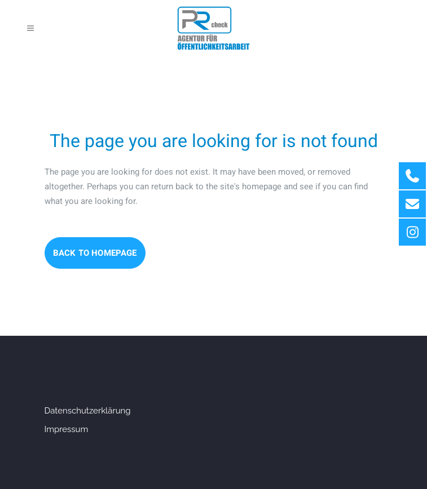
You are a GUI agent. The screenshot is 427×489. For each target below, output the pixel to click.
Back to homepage (95, 253)
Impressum (67, 429)
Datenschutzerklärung (88, 410)
